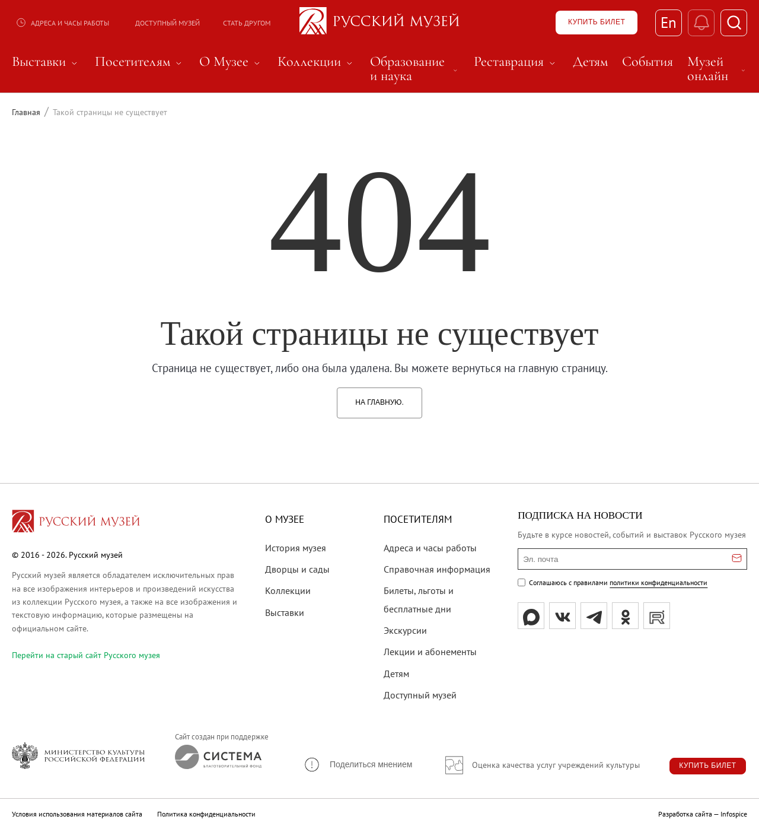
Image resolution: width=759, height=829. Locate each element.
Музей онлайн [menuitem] (717, 69)
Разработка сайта (685, 813)
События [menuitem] (647, 62)
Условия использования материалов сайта (77, 813)
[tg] (594, 615)
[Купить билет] (596, 22)
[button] (357, 764)
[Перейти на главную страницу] (76, 522)
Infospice (733, 813)
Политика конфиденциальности (206, 813)
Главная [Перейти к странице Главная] (26, 112)
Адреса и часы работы (62, 22)
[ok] (625, 615)
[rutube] (656, 615)
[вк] (562, 615)
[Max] (531, 615)
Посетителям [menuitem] (140, 62)
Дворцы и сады (297, 569)
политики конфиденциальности (658, 582)
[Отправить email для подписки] (737, 559)
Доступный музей (167, 22)
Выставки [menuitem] (46, 62)
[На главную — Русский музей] (379, 22)
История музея (295, 548)
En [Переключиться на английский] (669, 22)
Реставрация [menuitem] (516, 62)
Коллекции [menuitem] (317, 62)
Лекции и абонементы (430, 652)
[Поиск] (733, 22)
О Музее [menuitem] (231, 62)
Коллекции (288, 590)
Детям (396, 673)
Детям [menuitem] (590, 62)
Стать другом (246, 22)
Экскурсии (405, 630)
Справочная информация (437, 569)
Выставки (284, 612)
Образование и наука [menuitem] (415, 69)
